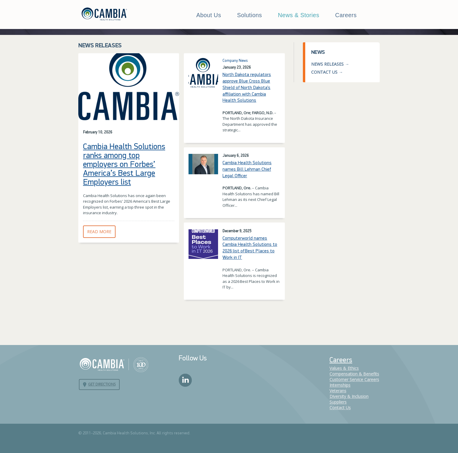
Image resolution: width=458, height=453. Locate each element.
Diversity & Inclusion (348, 396)
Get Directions (102, 384)
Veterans (337, 391)
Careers (346, 15)
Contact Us (324, 72)
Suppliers (338, 402)
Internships (339, 385)
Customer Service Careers (354, 379)
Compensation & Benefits (354, 374)
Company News (235, 61)
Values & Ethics (344, 368)
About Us (208, 15)
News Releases (327, 64)
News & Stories (298, 15)
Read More (101, 231)
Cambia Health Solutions (114, 364)
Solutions (249, 15)
